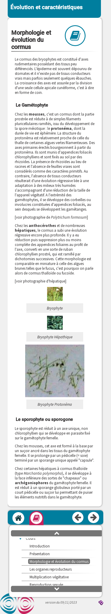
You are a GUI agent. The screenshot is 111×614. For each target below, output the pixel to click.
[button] (57, 532)
